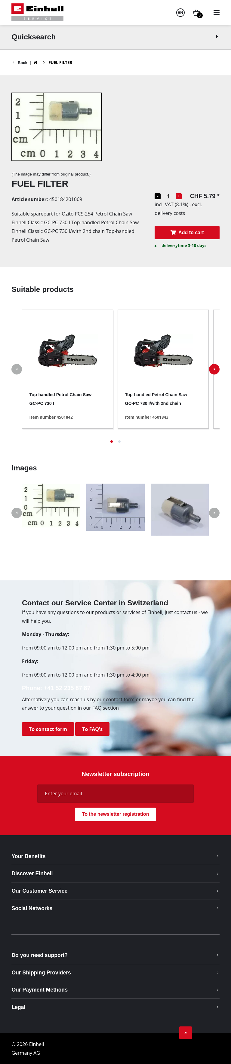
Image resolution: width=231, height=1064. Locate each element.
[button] (111, 441)
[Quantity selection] (168, 196)
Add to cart (187, 232)
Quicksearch (115, 37)
